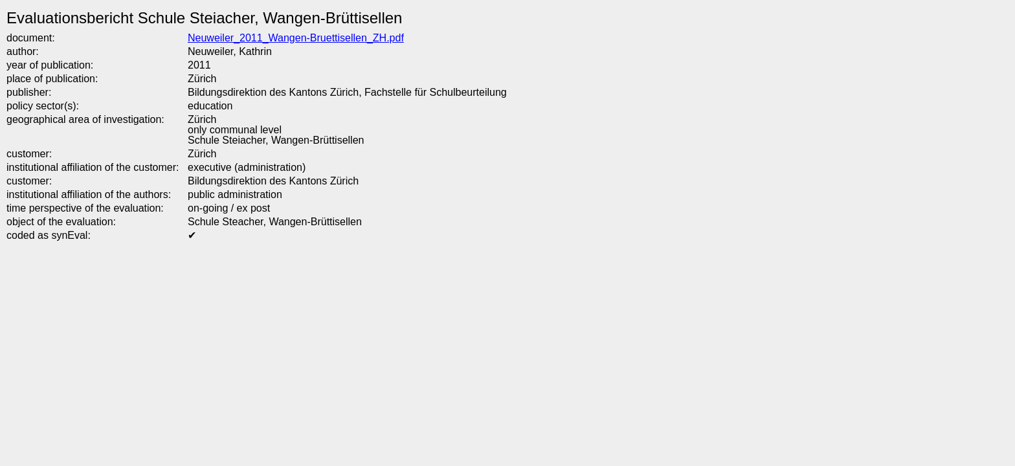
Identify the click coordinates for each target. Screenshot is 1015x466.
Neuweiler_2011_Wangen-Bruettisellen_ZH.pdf (296, 37)
